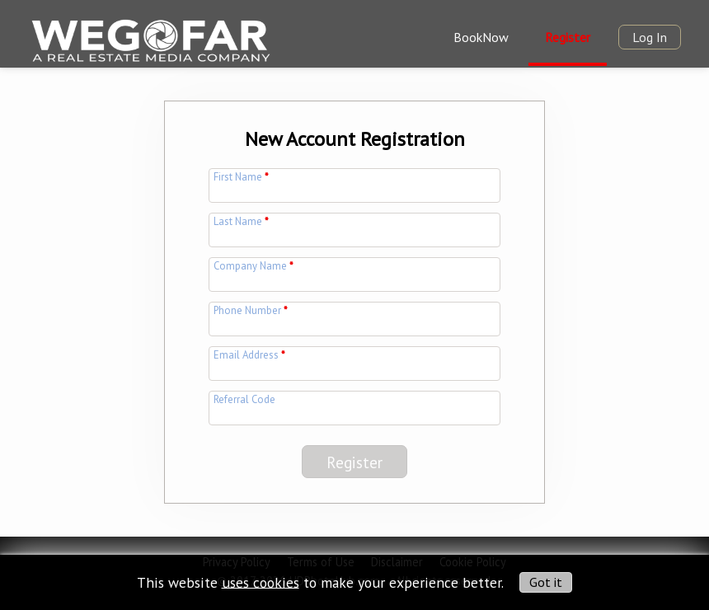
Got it (545, 582)
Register (567, 37)
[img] (150, 39)
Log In (649, 37)
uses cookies (260, 581)
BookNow (481, 37)
